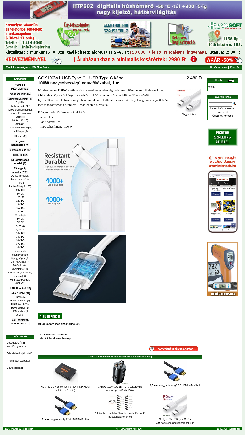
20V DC (20, 240)
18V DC (20, 236)
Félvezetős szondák (20, 113)
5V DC (20, 193)
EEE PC (18, 183)
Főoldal (10, 67)
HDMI (18, 297)
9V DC (20, 197)
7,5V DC (20, 229)
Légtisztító (17, 120)
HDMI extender (18, 300)
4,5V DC (20, 226)
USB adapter (20, 215)
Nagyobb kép (188, 113)
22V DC (20, 244)
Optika (18, 124)
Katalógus (22, 67)
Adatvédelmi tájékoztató (19, 353)
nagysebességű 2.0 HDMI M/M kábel (175, 385)
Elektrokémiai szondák (20, 109)
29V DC (20, 190)
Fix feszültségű (17, 186)
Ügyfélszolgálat (15, 368)
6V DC (20, 222)
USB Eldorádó (39, 67)
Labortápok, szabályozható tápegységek (19, 255)
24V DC (20, 211)
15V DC (20, 208)
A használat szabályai (18, 360)
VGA (18, 315)
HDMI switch (18, 311)
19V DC (20, 204)
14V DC (20, 247)
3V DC (20, 219)
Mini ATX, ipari (18, 262)
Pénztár (234, 67)
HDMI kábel (17, 304)
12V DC (20, 201)
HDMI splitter (18, 308)
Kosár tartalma (218, 67)
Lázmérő (20, 117)
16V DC (20, 233)
